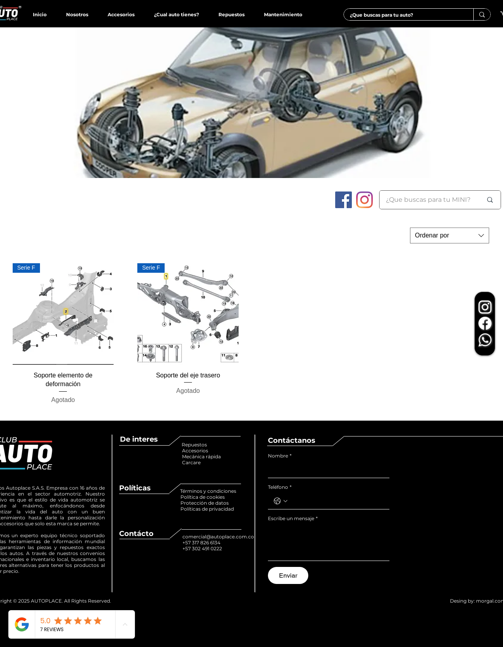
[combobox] (449, 235)
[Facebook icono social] (343, 199)
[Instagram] (364, 199)
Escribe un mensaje (293, 518)
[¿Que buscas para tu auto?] (403, 15)
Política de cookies (203, 497)
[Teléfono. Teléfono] (337, 501)
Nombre (280, 456)
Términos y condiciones (208, 491)
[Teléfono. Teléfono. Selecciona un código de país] (281, 501)
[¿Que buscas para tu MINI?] (428, 200)
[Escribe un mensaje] (328, 542)
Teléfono (280, 487)
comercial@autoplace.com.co (218, 537)
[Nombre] (326, 470)
